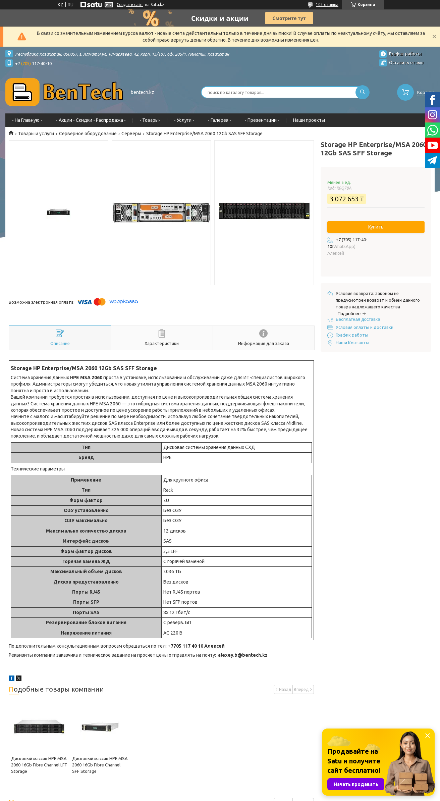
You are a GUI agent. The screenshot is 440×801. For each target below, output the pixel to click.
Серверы (131, 133)
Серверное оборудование (88, 133)
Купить (376, 227)
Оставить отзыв (406, 62)
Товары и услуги (36, 133)
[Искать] (362, 92)
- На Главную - (27, 120)
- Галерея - (219, 120)
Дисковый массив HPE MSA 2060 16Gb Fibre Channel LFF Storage (39, 764)
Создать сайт (130, 4)
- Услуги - (184, 120)
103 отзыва (327, 4)
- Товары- (150, 120)
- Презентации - (262, 120)
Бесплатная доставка (358, 319)
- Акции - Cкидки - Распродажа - (91, 120)
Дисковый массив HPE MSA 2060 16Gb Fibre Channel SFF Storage (100, 764)
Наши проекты (309, 120)
